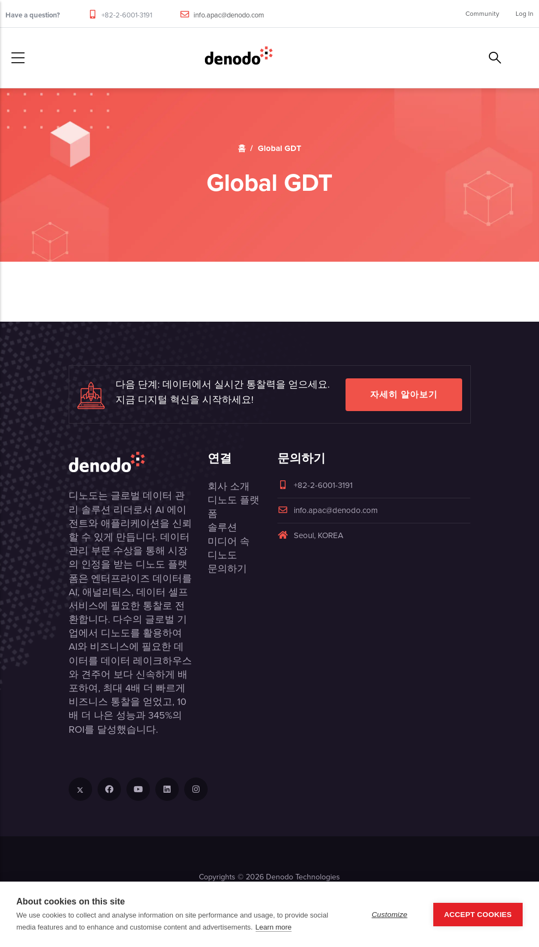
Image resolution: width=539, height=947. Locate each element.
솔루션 (222, 527)
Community (482, 14)
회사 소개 (229, 486)
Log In (525, 14)
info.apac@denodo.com (228, 15)
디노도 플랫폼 (233, 507)
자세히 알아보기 (404, 394)
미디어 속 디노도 (229, 548)
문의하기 (227, 569)
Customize (390, 914)
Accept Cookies (478, 914)
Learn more (274, 927)
